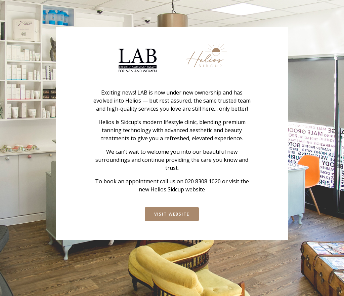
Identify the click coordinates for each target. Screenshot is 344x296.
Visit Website (171, 214)
